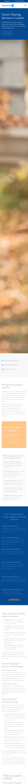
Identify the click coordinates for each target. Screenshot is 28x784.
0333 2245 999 (20, 1)
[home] (12, 5)
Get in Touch (7, 33)
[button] (25, 5)
